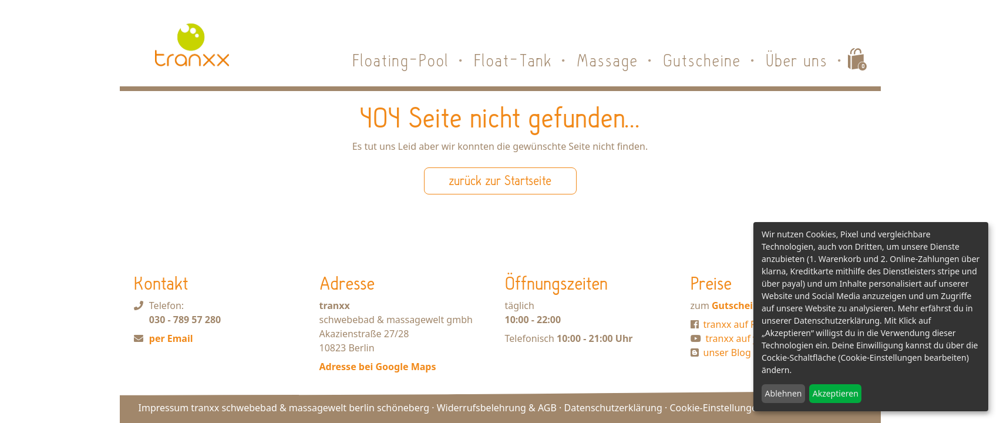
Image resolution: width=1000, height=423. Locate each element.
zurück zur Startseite (500, 180)
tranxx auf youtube (748, 338)
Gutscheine (702, 60)
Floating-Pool (401, 60)
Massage (607, 60)
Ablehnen (783, 393)
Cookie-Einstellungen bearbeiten (741, 407)
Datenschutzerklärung (613, 407)
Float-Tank (513, 60)
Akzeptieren (835, 393)
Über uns (797, 60)
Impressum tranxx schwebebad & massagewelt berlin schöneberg (284, 407)
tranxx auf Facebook (748, 324)
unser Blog (727, 352)
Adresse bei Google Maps (377, 366)
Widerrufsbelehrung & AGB (497, 407)
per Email (171, 338)
